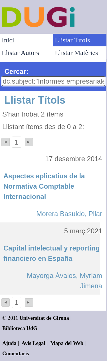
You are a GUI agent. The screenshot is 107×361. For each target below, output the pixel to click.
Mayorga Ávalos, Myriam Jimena (64, 281)
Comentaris (15, 353)
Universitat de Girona (44, 318)
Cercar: (16, 71)
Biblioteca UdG (19, 328)
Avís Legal (33, 343)
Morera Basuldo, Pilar (69, 214)
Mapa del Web (66, 343)
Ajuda (9, 343)
